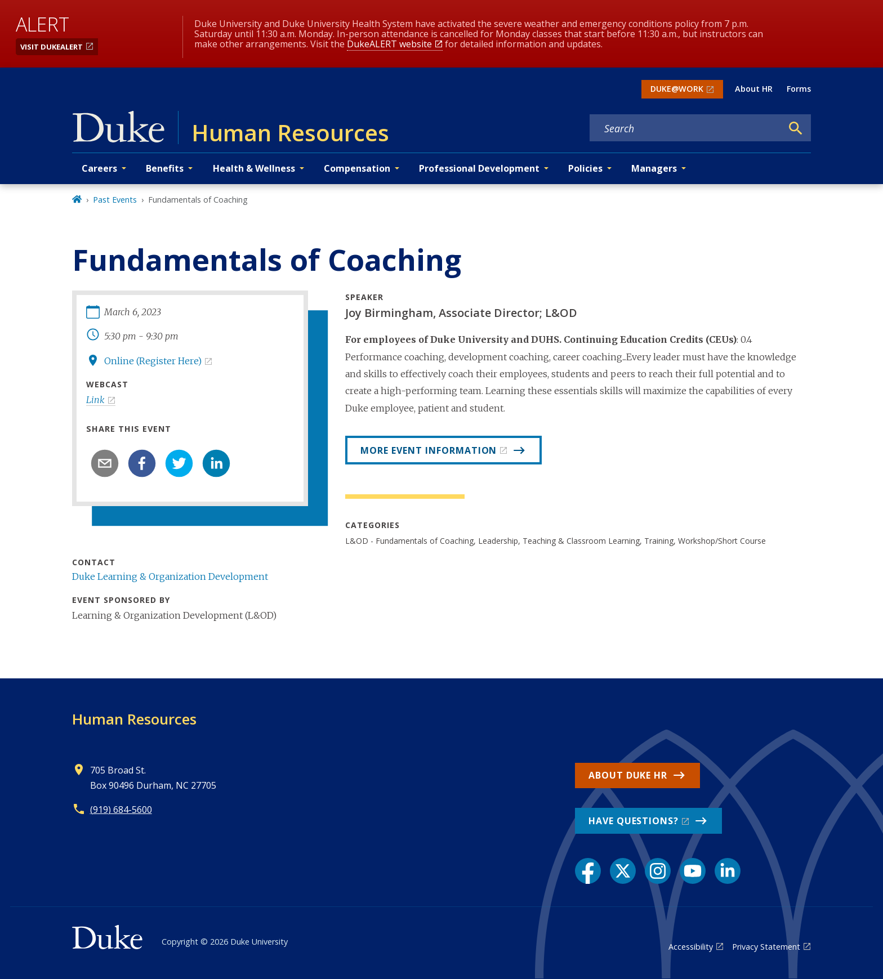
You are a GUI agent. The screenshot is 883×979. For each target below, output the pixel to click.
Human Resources (134, 719)
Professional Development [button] (479, 168)
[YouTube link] (693, 871)
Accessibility (690, 946)
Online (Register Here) (153, 360)
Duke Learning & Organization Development (170, 576)
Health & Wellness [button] (254, 168)
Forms (799, 88)
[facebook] (142, 463)
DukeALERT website (389, 44)
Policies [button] (585, 168)
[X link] (623, 871)
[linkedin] (216, 463)
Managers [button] (654, 168)
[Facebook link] (588, 871)
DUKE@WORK (676, 88)
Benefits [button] (165, 168)
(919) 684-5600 (121, 809)
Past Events (115, 199)
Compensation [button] (357, 168)
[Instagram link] (658, 871)
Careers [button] (99, 168)
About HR (754, 88)
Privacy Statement (766, 946)
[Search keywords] (686, 128)
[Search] (795, 128)
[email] (105, 463)
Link (95, 399)
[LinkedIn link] (728, 871)
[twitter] (179, 463)
